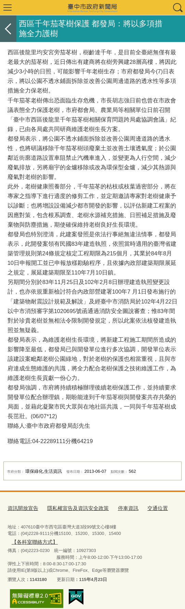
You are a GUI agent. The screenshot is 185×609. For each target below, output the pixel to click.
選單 (7, 7)
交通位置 (141, 507)
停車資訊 (114, 507)
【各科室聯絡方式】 (149, 533)
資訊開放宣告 (21, 507)
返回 (8, 28)
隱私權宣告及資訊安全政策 (69, 507)
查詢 (177, 7)
